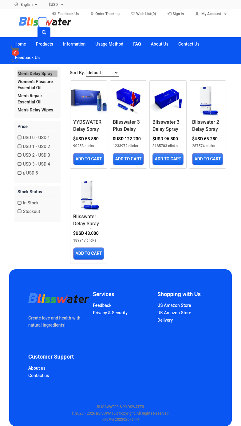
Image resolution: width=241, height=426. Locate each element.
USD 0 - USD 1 (34, 137)
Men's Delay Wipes (35, 109)
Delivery (165, 320)
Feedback (102, 305)
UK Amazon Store (174, 312)
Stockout (29, 211)
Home (20, 44)
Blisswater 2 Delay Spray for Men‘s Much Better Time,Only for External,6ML (207, 126)
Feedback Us (27, 57)
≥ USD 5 (28, 173)
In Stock (28, 202)
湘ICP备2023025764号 (120, 419)
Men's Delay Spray (35, 73)
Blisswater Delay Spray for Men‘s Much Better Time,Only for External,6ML (88, 221)
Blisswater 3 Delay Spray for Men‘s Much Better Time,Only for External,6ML (167, 126)
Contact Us (189, 44)
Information (74, 44)
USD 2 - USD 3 (34, 155)
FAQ (137, 44)
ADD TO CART (89, 158)
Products (44, 44)
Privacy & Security (110, 312)
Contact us (38, 375)
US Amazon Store (174, 305)
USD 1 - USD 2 (34, 146)
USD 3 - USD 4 (34, 164)
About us (36, 368)
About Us (159, 44)
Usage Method (109, 44)
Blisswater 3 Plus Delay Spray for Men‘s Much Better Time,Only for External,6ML (127, 126)
